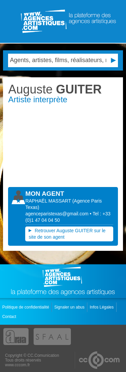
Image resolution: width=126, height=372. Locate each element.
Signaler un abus (69, 307)
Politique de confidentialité (26, 307)
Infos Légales (102, 307)
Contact (9, 316)
